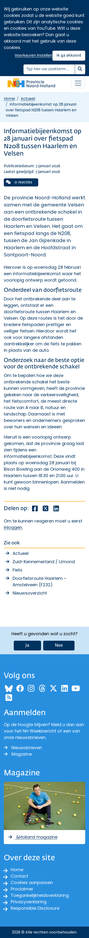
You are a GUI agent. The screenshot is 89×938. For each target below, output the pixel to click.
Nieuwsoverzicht (30, 593)
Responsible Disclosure (35, 908)
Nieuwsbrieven (23, 748)
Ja (27, 645)
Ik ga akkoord (68, 55)
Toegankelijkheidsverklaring (40, 895)
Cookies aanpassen (32, 882)
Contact (19, 876)
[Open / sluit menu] (78, 83)
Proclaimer (22, 889)
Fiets (17, 570)
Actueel (28, 98)
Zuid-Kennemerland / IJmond (44, 562)
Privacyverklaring (29, 902)
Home (9, 98)
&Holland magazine (32, 837)
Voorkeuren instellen (33, 55)
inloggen (13, 527)
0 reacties (19, 182)
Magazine (18, 754)
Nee (59, 645)
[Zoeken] (49, 69)
